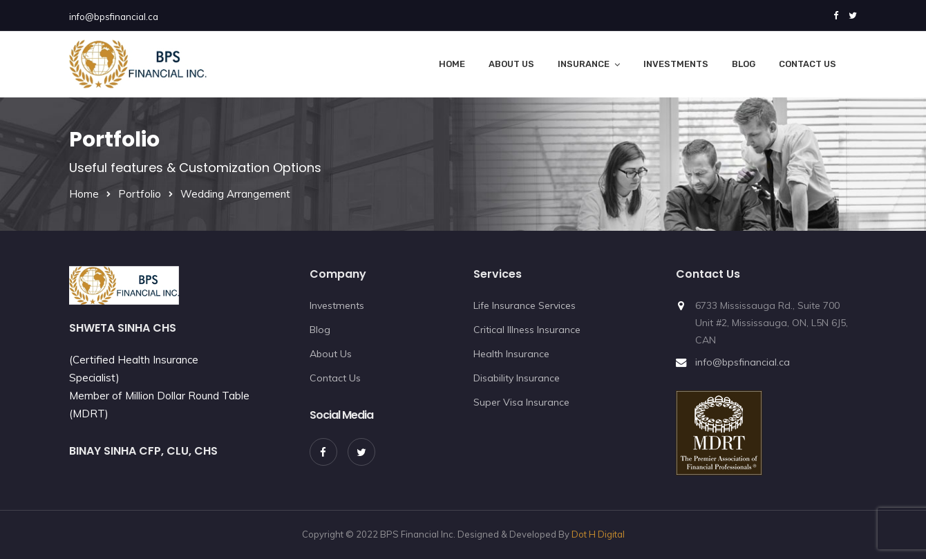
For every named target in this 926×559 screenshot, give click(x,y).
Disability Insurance (516, 378)
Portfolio (139, 193)
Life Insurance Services (524, 305)
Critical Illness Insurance (526, 329)
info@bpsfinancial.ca (113, 16)
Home (452, 64)
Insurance (584, 64)
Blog (743, 64)
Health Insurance (511, 354)
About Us (511, 64)
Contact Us (807, 64)
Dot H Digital (598, 534)
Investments (675, 64)
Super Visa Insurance (521, 402)
